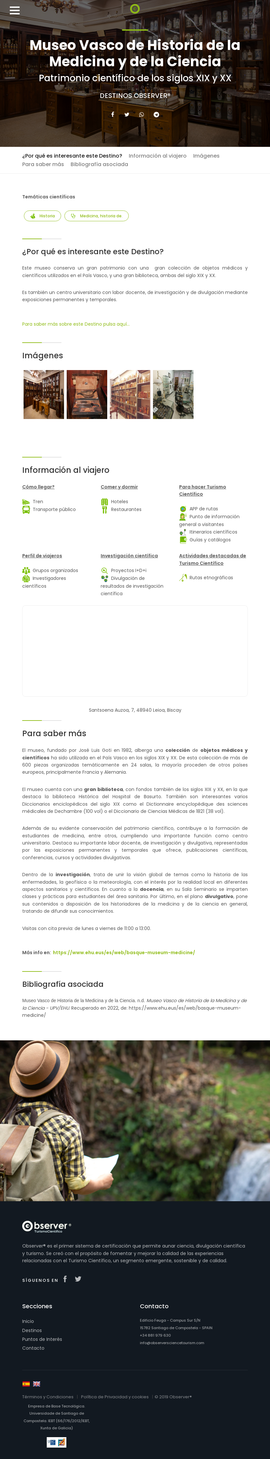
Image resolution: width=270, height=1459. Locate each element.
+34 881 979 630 (155, 1335)
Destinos (32, 1330)
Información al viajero (158, 156)
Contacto (33, 1348)
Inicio (28, 1321)
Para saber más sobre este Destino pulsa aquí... (76, 324)
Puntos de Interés (42, 1339)
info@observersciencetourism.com (172, 1342)
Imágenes (206, 156)
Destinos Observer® (135, 95)
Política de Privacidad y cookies (115, 1397)
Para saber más (43, 164)
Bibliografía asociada (99, 164)
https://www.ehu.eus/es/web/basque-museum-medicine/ (124, 952)
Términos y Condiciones (48, 1397)
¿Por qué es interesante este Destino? (72, 156)
